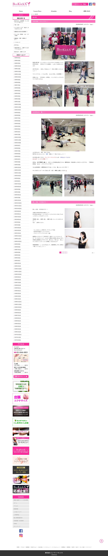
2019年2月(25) (17, 296)
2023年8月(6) (17, 148)
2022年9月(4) (17, 178)
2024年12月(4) (17, 104)
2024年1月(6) (17, 134)
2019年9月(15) (17, 277)
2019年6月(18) (17, 285)
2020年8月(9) (17, 246)
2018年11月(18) (17, 304)
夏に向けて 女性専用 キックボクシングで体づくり (21, 21)
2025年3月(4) (17, 96)
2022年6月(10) (17, 186)
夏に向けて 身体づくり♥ (20, 51)
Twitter (15, 523)
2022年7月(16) (17, 183)
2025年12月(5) (17, 71)
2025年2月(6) (17, 98)
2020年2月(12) (17, 263)
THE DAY (16, 24)
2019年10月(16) (17, 274)
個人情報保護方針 (18, 517)
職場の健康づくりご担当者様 (21, 500)
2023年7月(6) (17, 150)
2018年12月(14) (17, 301)
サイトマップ (17, 526)
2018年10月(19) (17, 307)
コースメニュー (47, 547)
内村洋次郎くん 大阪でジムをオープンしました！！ (21, 48)
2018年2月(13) (17, 329)
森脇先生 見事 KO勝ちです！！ (20, 39)
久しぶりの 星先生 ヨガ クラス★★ (21, 35)
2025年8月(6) (17, 82)
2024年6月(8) (17, 120)
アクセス (16, 506)
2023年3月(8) (17, 161)
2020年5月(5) (17, 255)
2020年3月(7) (17, 260)
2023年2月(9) (17, 164)
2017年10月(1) (17, 340)
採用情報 (68, 547)
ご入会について (17, 511)
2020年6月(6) (17, 252)
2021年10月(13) (17, 208)
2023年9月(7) (17, 145)
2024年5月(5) (17, 123)
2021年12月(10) (17, 203)
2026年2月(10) (17, 66)
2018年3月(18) (17, 326)
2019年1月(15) (17, 298)
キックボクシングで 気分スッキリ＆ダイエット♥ (21, 28)
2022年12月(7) (17, 170)
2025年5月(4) (17, 90)
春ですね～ (16, 45)
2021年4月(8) (17, 224)
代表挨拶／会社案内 (19, 520)
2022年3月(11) (17, 194)
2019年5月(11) (17, 288)
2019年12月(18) (17, 268)
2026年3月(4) (17, 63)
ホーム (32, 14)
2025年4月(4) (17, 93)
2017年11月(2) (17, 337)
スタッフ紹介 (82, 547)
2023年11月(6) (17, 140)
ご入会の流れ (40, 547)
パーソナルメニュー (55, 547)
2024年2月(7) (17, 131)
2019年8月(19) (17, 279)
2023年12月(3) (17, 137)
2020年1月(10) (17, 266)
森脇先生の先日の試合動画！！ (21, 31)
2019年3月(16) (17, 293)
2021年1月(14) (17, 233)
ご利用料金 (16, 514)
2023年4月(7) (17, 159)
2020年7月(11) (17, 249)
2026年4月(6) (17, 60)
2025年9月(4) (17, 79)
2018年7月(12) (17, 315)
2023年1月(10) (17, 167)
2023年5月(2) (17, 156)
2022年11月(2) (17, 172)
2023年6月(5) (17, 153)
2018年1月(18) (17, 331)
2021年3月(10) (17, 227)
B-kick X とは (33, 547)
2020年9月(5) (17, 244)
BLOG (91, 24)
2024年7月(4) (17, 118)
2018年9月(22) (17, 309)
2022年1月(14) (17, 200)
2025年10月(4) (17, 76)
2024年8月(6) (17, 115)
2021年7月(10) (17, 216)
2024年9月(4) (17, 112)
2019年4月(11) (17, 290)
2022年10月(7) (17, 175)
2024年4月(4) (17, 126)
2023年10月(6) (17, 142)
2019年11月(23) (17, 271)
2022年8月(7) (17, 181)
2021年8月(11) (17, 214)
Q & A (77, 547)
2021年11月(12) (17, 205)
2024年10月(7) (17, 109)
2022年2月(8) (17, 197)
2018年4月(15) (17, 323)
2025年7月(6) (17, 85)
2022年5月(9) (17, 189)
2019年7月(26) (17, 282)
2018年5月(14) (17, 320)
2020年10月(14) (17, 241)
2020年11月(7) (17, 238)
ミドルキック (17, 42)
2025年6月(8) (17, 87)
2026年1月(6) (17, 68)
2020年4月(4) (17, 257)
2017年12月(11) (17, 334)
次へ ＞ (93, 252)
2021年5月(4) (17, 222)
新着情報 (16, 508)
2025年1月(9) (17, 101)
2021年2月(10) (17, 230)
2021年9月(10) (17, 211)
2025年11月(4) (17, 74)
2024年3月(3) (17, 129)
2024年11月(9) (17, 107)
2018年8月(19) (17, 312)
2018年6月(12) (17, 318)
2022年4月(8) (17, 192)
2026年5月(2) (17, 57)
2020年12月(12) (17, 235)
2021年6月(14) (17, 219)
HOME (18, 547)
